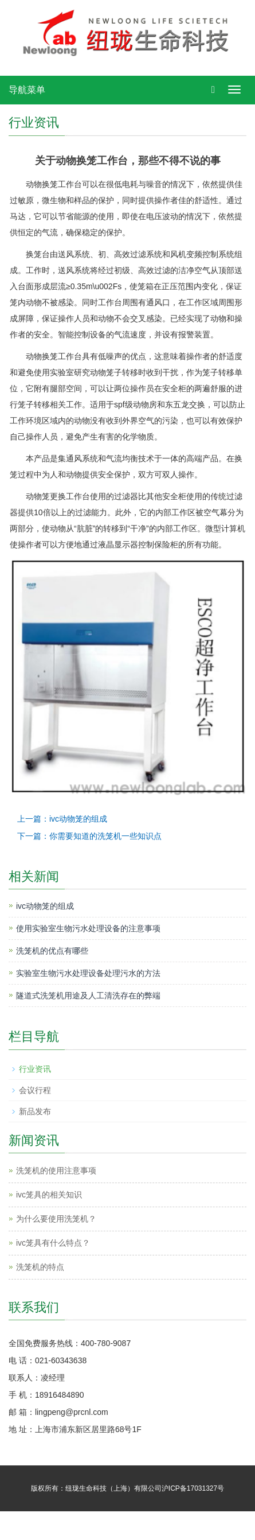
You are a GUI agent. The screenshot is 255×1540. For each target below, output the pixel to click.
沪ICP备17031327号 (193, 1488)
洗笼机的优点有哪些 (52, 950)
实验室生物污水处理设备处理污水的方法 (88, 973)
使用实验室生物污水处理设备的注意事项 (88, 928)
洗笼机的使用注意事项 (56, 1170)
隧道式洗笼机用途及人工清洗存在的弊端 (88, 995)
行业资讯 (35, 1069)
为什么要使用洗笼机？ (56, 1218)
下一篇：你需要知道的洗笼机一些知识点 (89, 836)
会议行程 (35, 1090)
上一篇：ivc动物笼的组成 (62, 818)
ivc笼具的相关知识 (49, 1194)
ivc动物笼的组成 (45, 906)
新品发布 (35, 1111)
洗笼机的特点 (40, 1266)
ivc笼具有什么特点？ (53, 1242)
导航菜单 (27, 90)
